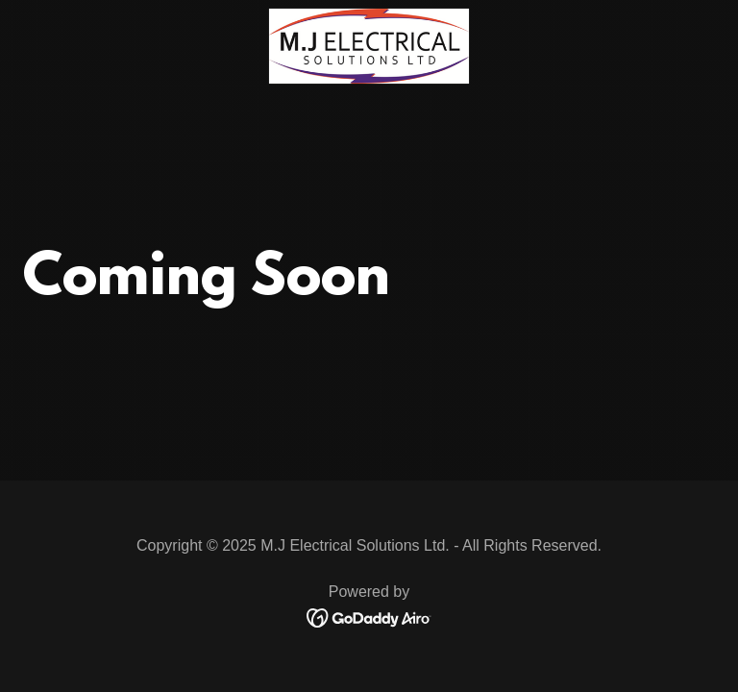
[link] (368, 16)
